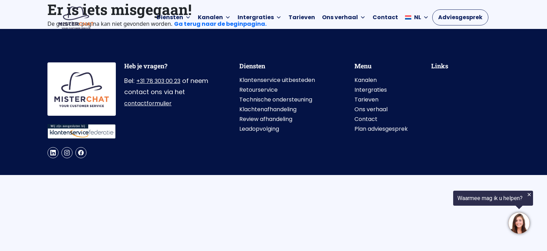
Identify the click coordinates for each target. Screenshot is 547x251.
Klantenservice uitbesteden (277, 80)
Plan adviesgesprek (381, 129)
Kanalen (214, 17)
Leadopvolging (259, 129)
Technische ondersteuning (275, 100)
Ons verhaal (344, 17)
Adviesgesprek (460, 17)
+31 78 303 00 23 (158, 81)
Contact (385, 17)
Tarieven (302, 17)
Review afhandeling (265, 119)
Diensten (174, 17)
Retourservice (258, 90)
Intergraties (260, 17)
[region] (461, 213)
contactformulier (148, 103)
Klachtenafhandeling (268, 109)
